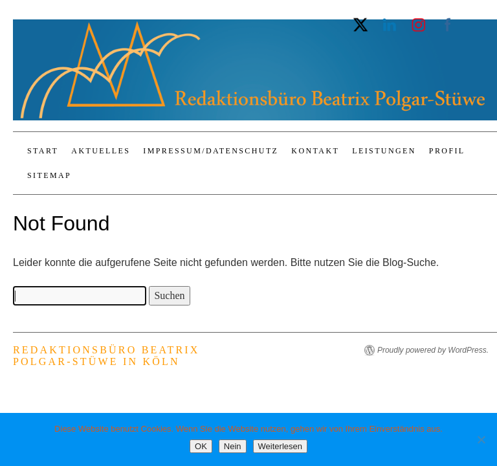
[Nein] (480, 439)
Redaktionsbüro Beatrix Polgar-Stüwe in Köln (106, 355)
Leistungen (384, 150)
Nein (232, 446)
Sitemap (49, 175)
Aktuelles (100, 150)
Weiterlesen (280, 446)
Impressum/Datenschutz (210, 150)
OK (201, 446)
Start (42, 150)
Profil (447, 150)
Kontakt (315, 150)
